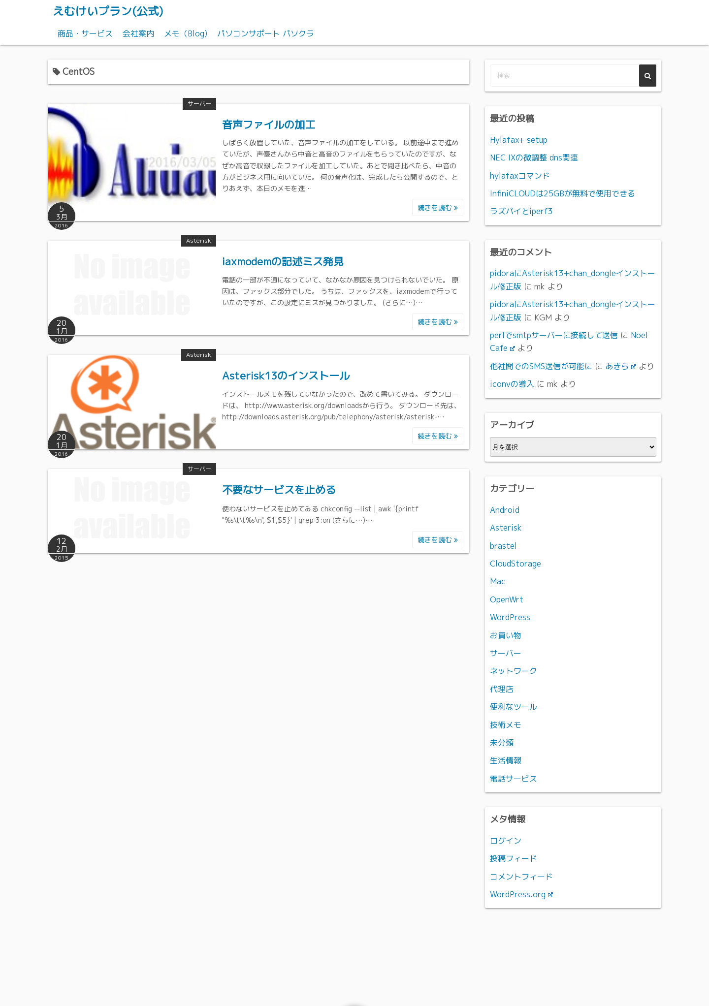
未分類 (502, 742)
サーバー (199, 103)
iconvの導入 (512, 383)
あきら (620, 365)
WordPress (510, 617)
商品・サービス (85, 33)
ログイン (505, 840)
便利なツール (513, 706)
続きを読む (438, 207)
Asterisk (198, 240)
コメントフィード (521, 876)
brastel (503, 545)
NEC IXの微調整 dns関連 (534, 157)
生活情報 (505, 760)
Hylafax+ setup (519, 139)
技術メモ (505, 724)
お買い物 (505, 634)
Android (504, 509)
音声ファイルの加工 (268, 124)
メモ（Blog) (185, 33)
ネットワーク (513, 670)
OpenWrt (506, 599)
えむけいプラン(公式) (110, 10)
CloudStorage (515, 563)
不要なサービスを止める (279, 489)
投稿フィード (513, 858)
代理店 (502, 688)
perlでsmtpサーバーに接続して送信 (554, 334)
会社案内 (138, 33)
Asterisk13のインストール (286, 375)
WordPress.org (521, 893)
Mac (498, 581)
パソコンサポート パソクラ (265, 33)
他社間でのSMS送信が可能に (541, 365)
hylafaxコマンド (520, 175)
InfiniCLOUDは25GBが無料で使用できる (562, 193)
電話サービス (513, 778)
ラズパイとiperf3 (521, 211)
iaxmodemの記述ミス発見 (283, 260)
